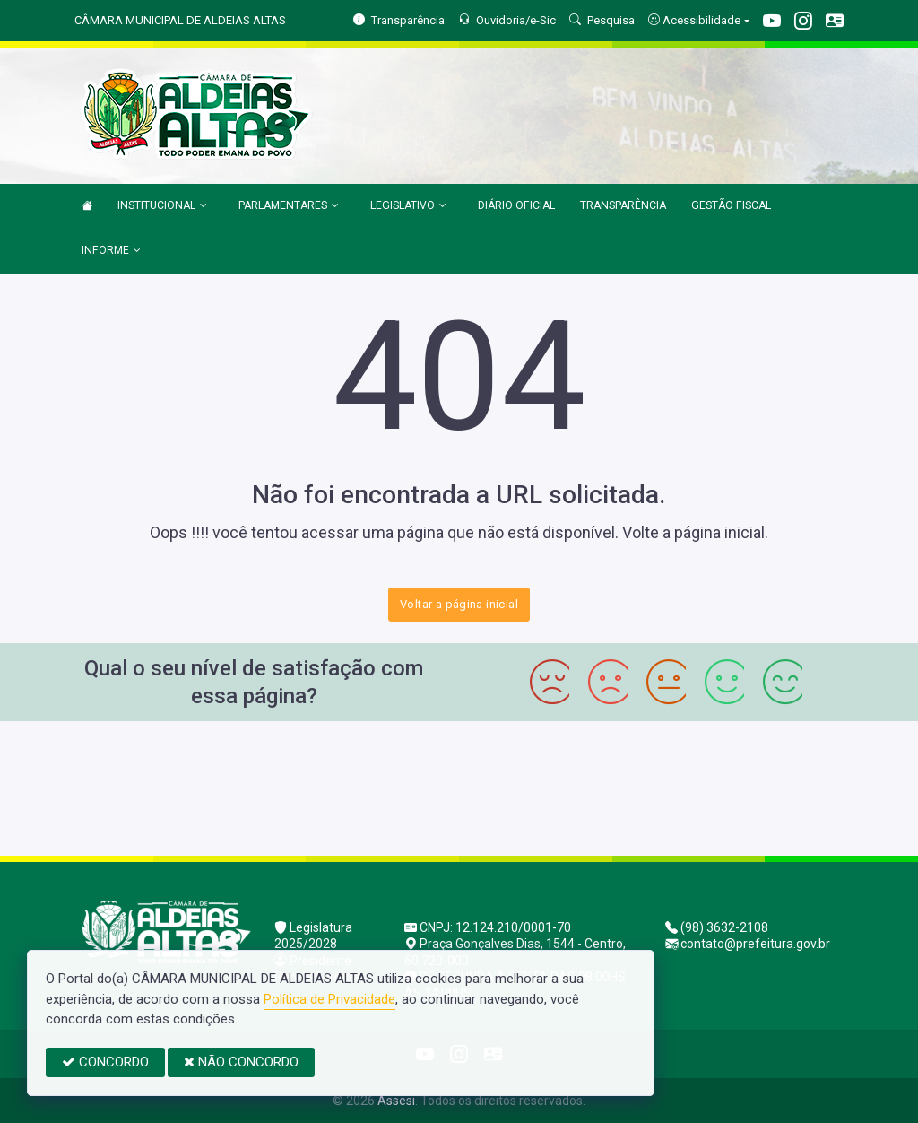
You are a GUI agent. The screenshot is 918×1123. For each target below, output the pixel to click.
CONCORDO (105, 1062)
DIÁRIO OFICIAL (516, 205)
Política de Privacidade (329, 999)
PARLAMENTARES (288, 206)
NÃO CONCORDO (241, 1062)
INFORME (111, 251)
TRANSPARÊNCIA (623, 205)
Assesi (396, 1100)
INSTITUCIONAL (162, 206)
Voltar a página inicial (459, 604)
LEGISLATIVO (408, 206)
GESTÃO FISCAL (731, 205)
